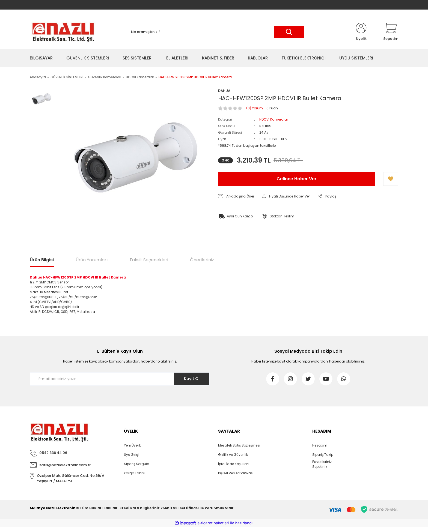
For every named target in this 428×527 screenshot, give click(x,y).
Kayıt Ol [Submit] (192, 378)
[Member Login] (361, 32)
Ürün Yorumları (92, 260)
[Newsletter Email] (120, 379)
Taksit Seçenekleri (148, 260)
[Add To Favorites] (390, 179)
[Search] (214, 32)
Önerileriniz (202, 260)
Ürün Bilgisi (42, 260)
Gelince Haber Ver (297, 179)
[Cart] (390, 32)
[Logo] (63, 32)
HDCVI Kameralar (273, 119)
